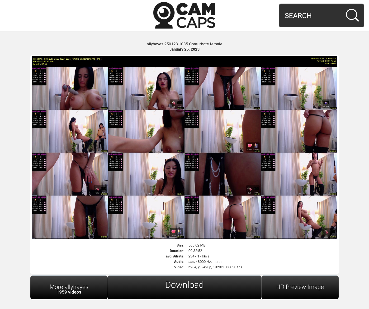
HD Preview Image (300, 287)
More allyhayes (69, 289)
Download (184, 285)
